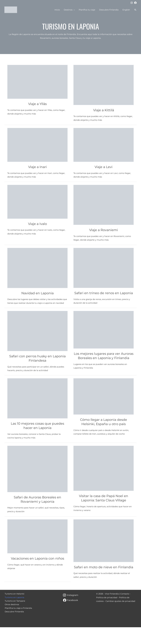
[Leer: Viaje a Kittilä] (103, 85)
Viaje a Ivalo (37, 224)
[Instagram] (131, 3)
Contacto (125, 595)
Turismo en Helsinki (14, 595)
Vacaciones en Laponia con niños (37, 560)
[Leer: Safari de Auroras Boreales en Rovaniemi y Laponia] (37, 470)
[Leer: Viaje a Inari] (37, 144)
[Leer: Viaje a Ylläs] (37, 81)
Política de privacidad (107, 599)
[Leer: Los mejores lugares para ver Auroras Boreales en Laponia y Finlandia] (103, 329)
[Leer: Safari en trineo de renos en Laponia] (103, 268)
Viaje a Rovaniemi (103, 230)
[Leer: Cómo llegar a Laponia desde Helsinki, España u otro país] (103, 398)
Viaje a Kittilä (103, 110)
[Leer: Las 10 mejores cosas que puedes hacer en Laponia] (37, 400)
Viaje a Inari (37, 167)
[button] (135, 9)
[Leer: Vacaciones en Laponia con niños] (37, 538)
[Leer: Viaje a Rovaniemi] (103, 204)
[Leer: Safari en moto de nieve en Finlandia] (103, 542)
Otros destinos (11, 606)
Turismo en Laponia (14, 599)
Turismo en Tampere (14, 603)
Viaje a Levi (103, 167)
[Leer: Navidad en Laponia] (37, 268)
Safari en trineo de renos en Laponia (103, 293)
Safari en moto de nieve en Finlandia (103, 569)
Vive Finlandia (112, 595)
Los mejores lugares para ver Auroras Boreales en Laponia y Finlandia (104, 358)
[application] (73, 10)
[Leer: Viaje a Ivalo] (37, 201)
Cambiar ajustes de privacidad (121, 603)
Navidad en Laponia (37, 293)
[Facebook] (135, 3)
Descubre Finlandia (14, 614)
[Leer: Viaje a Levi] (103, 144)
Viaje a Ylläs (37, 104)
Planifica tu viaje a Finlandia (18, 610)
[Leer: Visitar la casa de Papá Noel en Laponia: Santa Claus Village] (103, 470)
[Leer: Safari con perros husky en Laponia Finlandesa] (37, 331)
